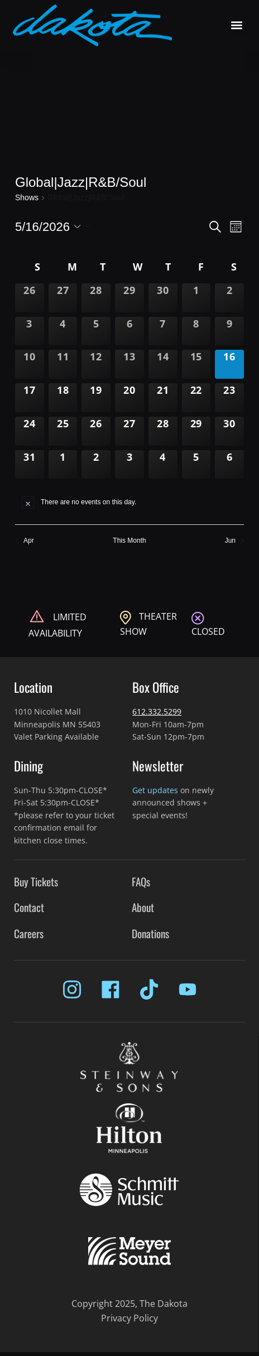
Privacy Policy (129, 1318)
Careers (29, 933)
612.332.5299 (156, 711)
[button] (237, 25)
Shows (27, 197)
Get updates (155, 790)
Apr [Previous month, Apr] (24, 540)
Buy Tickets (36, 882)
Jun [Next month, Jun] (234, 540)
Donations (150, 933)
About (143, 907)
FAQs (141, 882)
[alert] (129, 502)
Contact (29, 907)
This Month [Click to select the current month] (129, 540)
